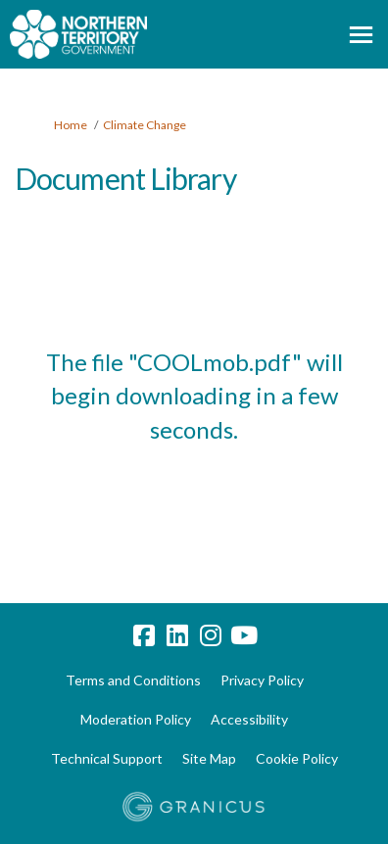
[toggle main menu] (361, 35)
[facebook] (144, 636)
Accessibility (249, 719)
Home (70, 124)
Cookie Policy (297, 758)
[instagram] (210, 636)
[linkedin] (177, 636)
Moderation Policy (135, 719)
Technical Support (107, 758)
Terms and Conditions (133, 680)
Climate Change (144, 124)
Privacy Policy (262, 680)
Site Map (209, 758)
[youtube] (244, 636)
